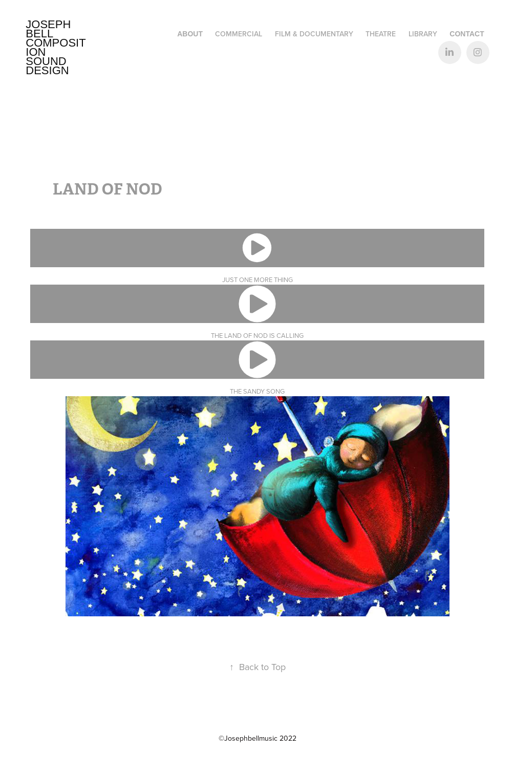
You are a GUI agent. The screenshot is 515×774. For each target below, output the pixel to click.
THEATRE (381, 34)
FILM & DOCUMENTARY (314, 34)
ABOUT (190, 34)
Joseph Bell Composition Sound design (55, 47)
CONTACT (466, 34)
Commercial (238, 34)
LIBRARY (423, 34)
